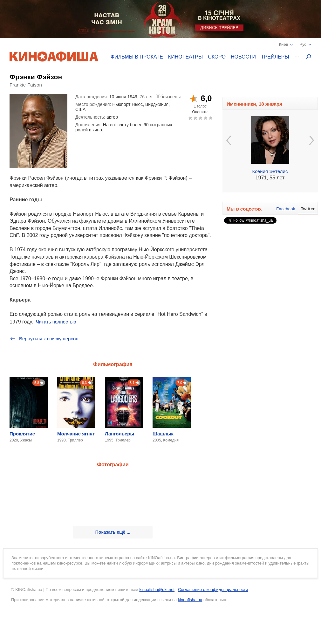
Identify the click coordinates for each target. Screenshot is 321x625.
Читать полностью (56, 321)
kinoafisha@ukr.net (156, 589)
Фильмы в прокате (137, 56)
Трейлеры (275, 56)
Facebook (285, 208)
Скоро (217, 56)
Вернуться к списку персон (44, 339)
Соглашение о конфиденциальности (213, 589)
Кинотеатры (185, 56)
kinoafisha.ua (190, 599)
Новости (243, 56)
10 (210, 117)
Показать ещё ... (112, 532)
